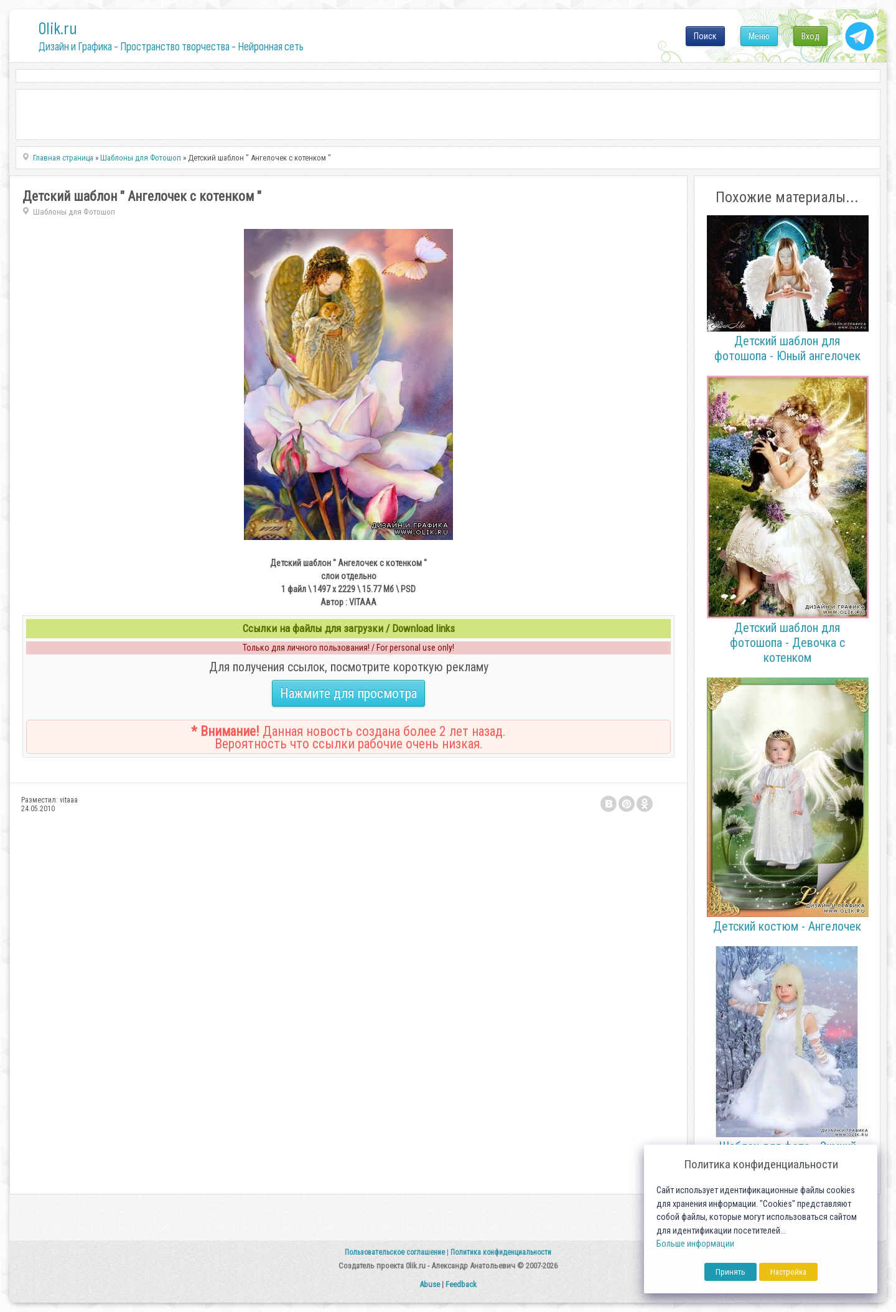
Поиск (705, 36)
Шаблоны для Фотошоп (74, 211)
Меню (759, 36)
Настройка (788, 1272)
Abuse (429, 1284)
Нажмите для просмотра (348, 693)
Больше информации (695, 1244)
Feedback (461, 1284)
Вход (810, 36)
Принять (730, 1272)
